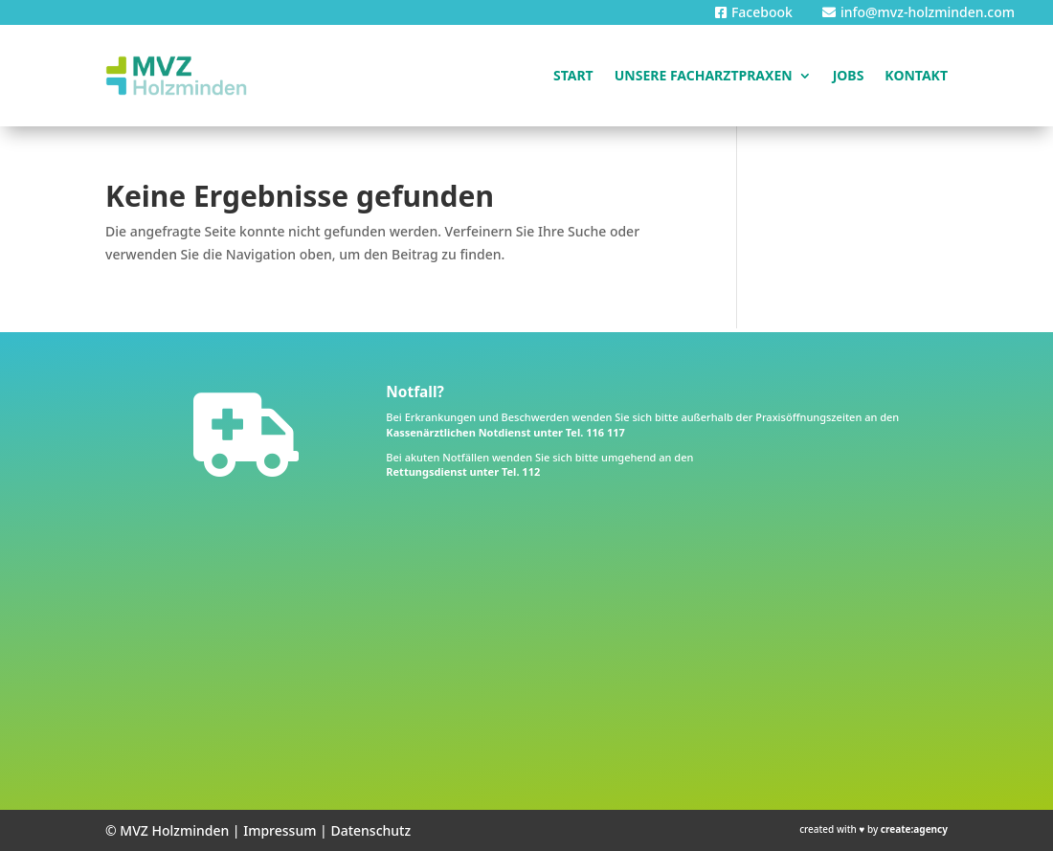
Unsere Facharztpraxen (704, 75)
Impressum (279, 830)
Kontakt (916, 75)
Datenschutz (370, 830)
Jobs (848, 75)
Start (573, 75)
